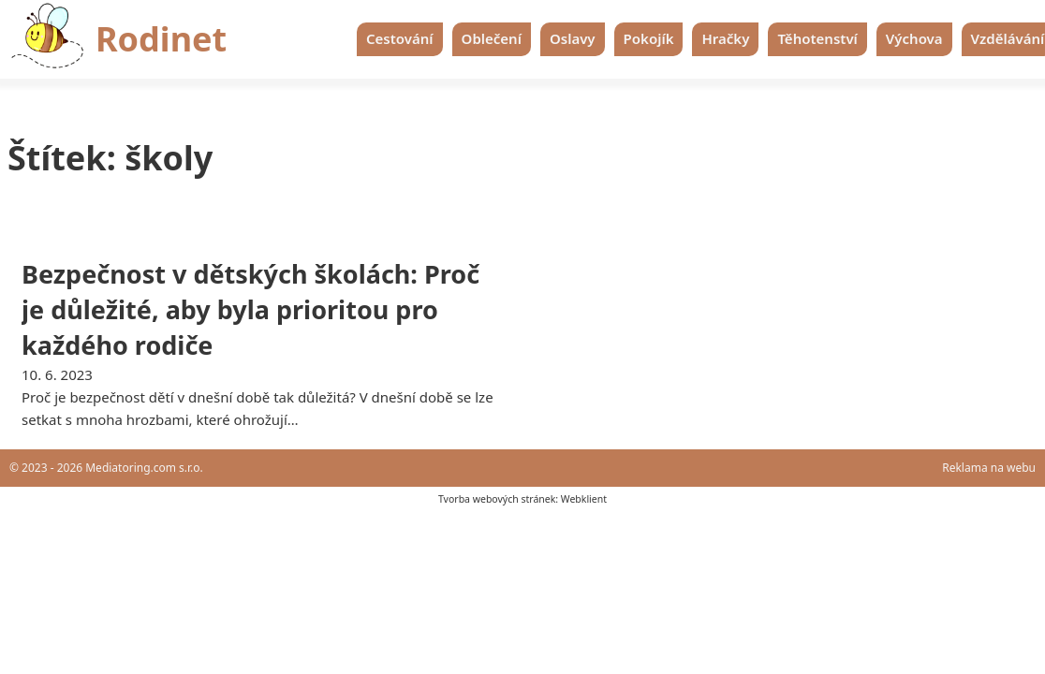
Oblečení (492, 38)
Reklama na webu (989, 468)
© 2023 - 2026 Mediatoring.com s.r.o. (106, 468)
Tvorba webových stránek (496, 499)
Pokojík (649, 38)
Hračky (725, 38)
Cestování (400, 38)
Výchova (914, 38)
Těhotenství (817, 38)
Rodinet (161, 39)
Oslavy (573, 38)
